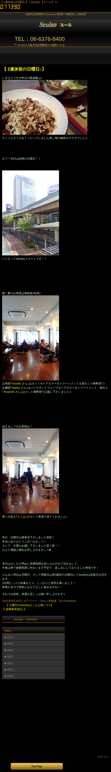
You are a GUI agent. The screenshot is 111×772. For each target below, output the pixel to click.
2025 (10, 643)
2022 (10, 663)
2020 (10, 676)
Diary (43, 600)
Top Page (36, 766)
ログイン (103, 756)
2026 (10, 637)
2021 (10, 669)
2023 (10, 656)
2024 (10, 650)
